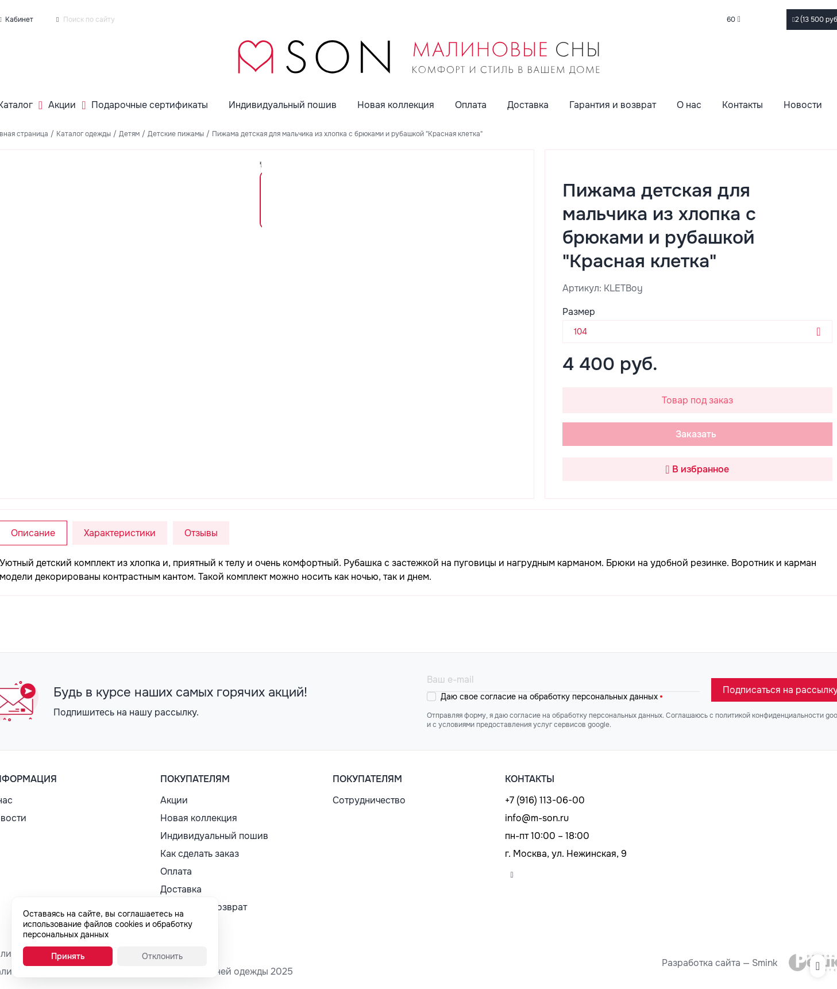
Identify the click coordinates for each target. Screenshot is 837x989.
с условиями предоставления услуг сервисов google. (522, 724)
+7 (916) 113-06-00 (545, 800)
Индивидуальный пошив (283, 105)
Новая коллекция (395, 105)
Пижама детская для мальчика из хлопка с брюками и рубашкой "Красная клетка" (347, 133)
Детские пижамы (176, 133)
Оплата (471, 105)
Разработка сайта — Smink (719, 963)
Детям (129, 133)
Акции (62, 105)
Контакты (742, 105)
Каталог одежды (83, 133)
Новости (803, 105)
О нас (689, 105)
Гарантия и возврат (612, 105)
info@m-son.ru (537, 818)
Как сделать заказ (199, 854)
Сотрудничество (369, 800)
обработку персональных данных (594, 696)
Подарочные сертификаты (149, 105)
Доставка (528, 105)
